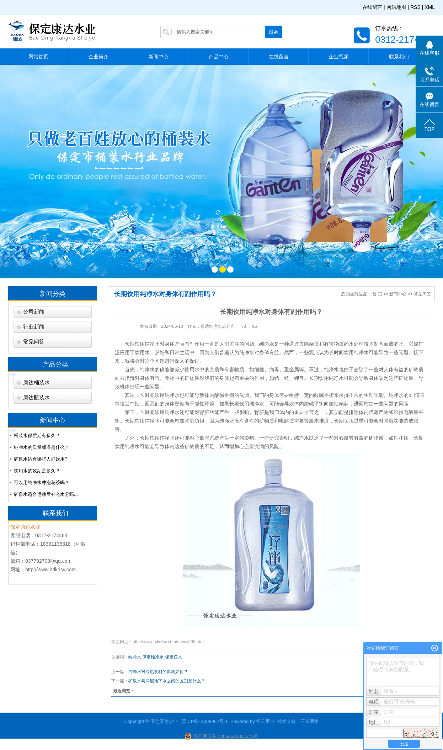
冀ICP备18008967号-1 (205, 721)
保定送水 (173, 657)
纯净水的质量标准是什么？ (41, 447)
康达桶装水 (36, 383)
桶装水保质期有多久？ (37, 435)
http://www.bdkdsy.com (50, 569)
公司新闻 (33, 312)
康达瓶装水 (36, 397)
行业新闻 (33, 327)
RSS (415, 7)
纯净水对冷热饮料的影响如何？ (158, 671)
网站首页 (38, 56)
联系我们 (399, 56)
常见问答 (33, 342)
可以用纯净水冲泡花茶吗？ (41, 482)
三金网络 (309, 721)
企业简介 (98, 56)
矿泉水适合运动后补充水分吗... (46, 494)
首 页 (377, 294)
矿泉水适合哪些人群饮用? (40, 459)
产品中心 (219, 56)
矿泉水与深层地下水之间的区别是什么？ (166, 680)
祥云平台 (265, 721)
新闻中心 (159, 56)
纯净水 (152, 344)
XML (430, 7)
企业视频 (339, 56)
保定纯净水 (153, 657)
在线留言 (372, 7)
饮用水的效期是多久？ (37, 470)
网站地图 (396, 7)
